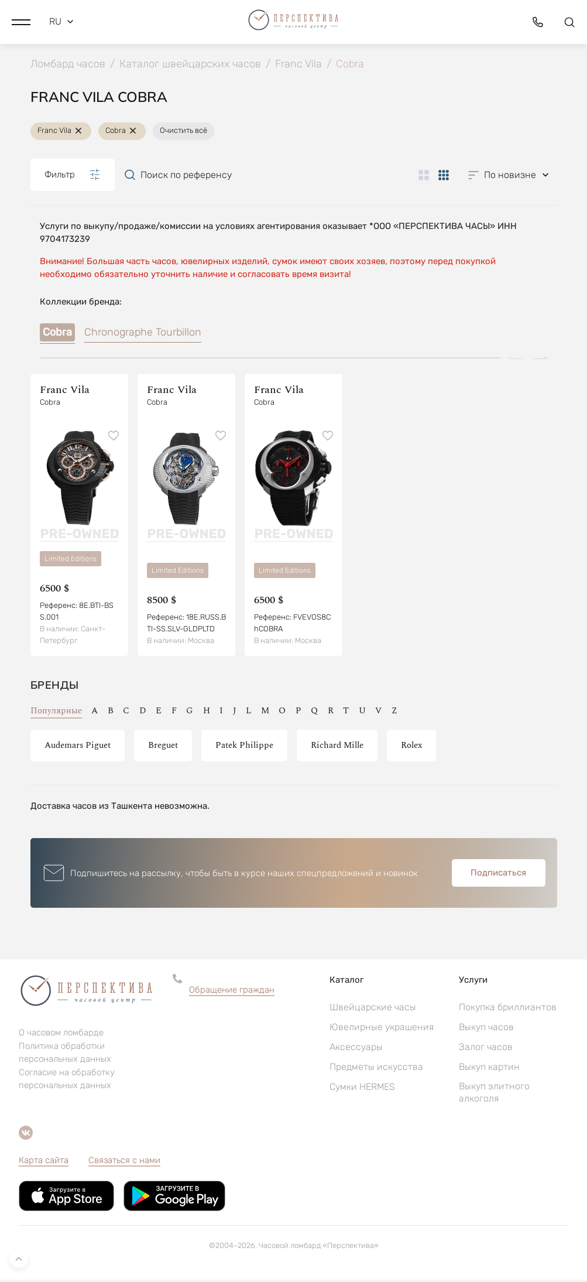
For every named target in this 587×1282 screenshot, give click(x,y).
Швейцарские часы (372, 1009)
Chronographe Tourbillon (142, 334)
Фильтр (72, 177)
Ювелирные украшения (381, 1029)
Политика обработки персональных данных (65, 1054)
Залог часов (486, 1049)
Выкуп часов (486, 1029)
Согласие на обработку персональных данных (67, 1081)
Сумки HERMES (362, 1089)
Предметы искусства (376, 1069)
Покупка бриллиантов (508, 1009)
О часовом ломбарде (61, 1035)
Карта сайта (43, 1162)
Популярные (56, 713)
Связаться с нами (124, 1162)
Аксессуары (356, 1049)
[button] (21, 20)
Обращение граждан (231, 992)
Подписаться (498, 875)
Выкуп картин (489, 1069)
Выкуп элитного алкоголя (494, 1094)
